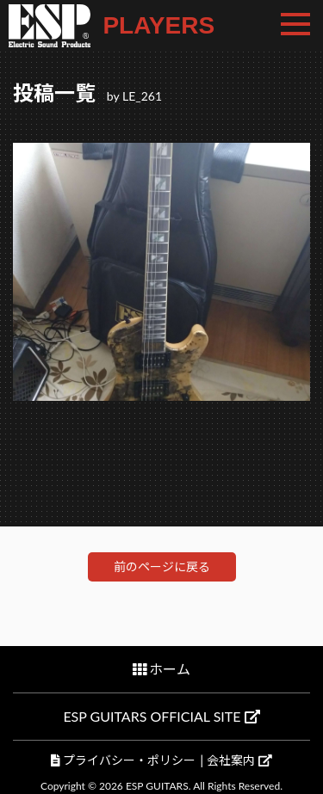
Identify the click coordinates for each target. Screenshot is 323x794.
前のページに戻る (162, 566)
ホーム (169, 669)
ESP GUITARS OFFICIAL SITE (161, 716)
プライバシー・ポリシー (129, 760)
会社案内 (239, 760)
